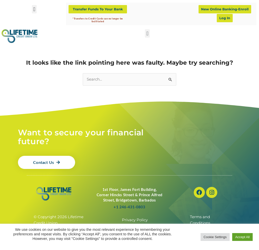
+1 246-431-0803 (129, 207)
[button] (34, 9)
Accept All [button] (242, 237)
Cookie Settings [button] (215, 237)
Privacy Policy (135, 220)
